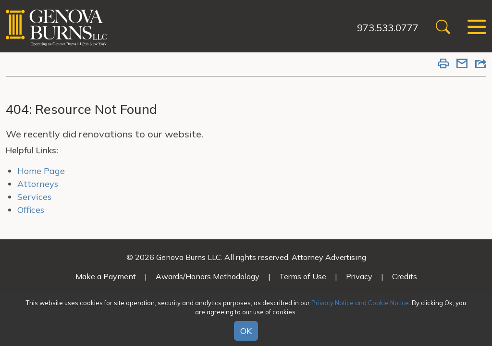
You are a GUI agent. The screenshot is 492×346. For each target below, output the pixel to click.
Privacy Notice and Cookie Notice (360, 303)
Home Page (41, 170)
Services (34, 196)
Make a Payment (105, 276)
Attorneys (37, 183)
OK (246, 330)
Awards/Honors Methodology (207, 276)
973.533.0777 (387, 28)
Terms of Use (302, 276)
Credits (404, 276)
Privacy (359, 276)
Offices (30, 209)
